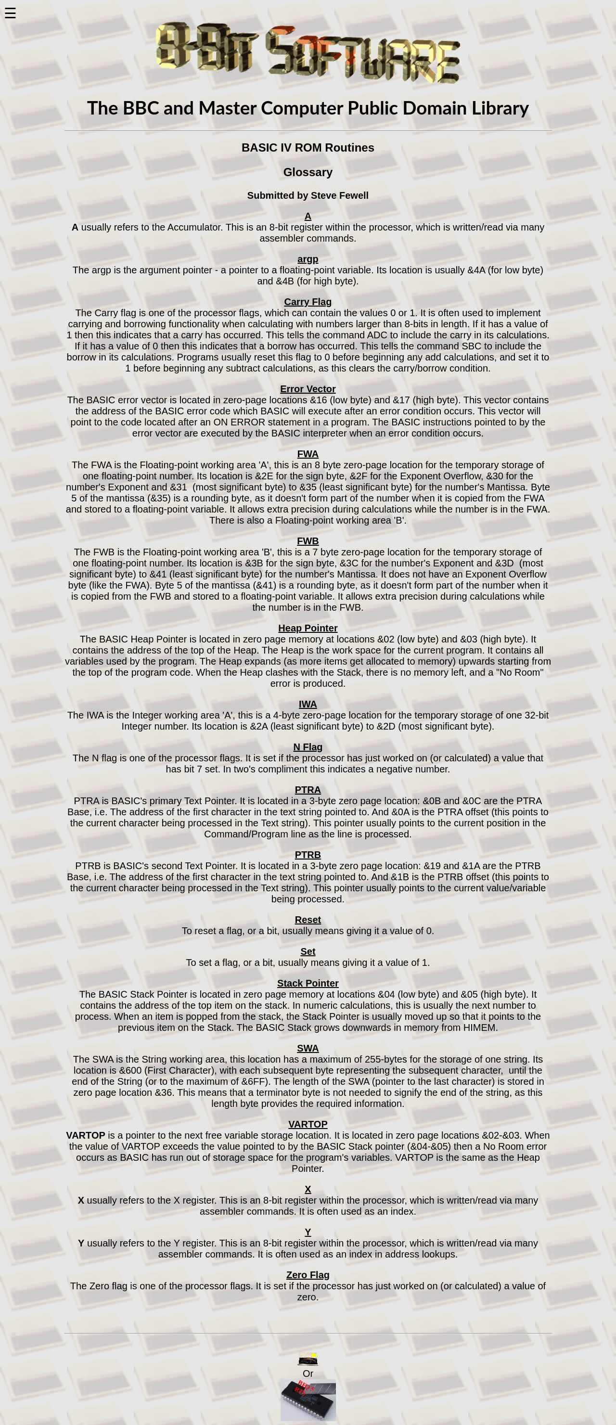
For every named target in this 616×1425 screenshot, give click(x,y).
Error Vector (308, 389)
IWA (308, 704)
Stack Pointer (308, 983)
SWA (308, 1048)
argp (307, 259)
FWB (308, 541)
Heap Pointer (307, 628)
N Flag (307, 747)
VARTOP (308, 1124)
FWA (308, 454)
